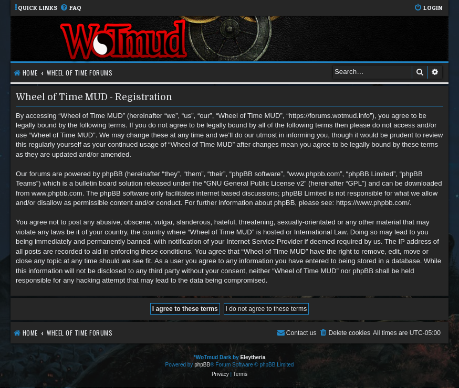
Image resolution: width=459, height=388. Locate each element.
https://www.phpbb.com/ (373, 203)
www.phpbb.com (57, 193)
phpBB (202, 365)
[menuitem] (70, 8)
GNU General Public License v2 (255, 183)
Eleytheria (252, 357)
